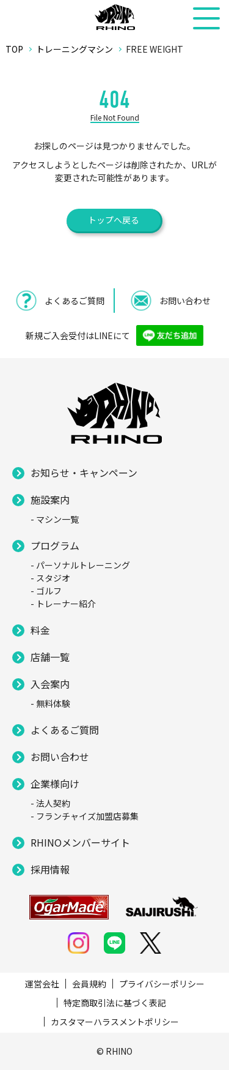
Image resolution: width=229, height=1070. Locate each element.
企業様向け (55, 783)
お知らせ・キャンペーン (84, 472)
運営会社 (42, 984)
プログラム (55, 545)
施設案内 (50, 499)
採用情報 (50, 869)
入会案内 (50, 683)
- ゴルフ (46, 591)
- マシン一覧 (55, 519)
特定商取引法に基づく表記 (115, 1003)
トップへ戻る (113, 220)
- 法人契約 (50, 803)
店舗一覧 (50, 656)
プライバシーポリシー (162, 984)
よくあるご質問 (65, 729)
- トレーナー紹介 (63, 603)
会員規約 (89, 984)
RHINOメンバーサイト (80, 842)
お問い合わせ (60, 756)
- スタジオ (50, 578)
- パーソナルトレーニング (80, 565)
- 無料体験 (50, 703)
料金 (40, 630)
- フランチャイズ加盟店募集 (85, 816)
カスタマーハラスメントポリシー (115, 1022)
